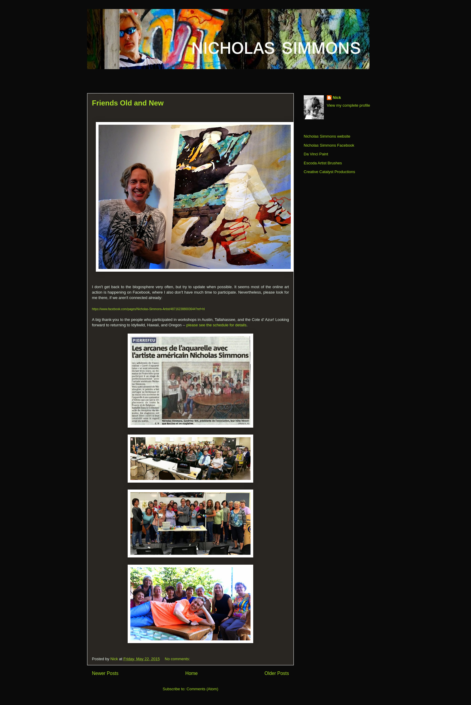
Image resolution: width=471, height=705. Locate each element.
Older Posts (277, 673)
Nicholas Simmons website (327, 136)
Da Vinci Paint (316, 154)
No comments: (178, 659)
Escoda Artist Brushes (323, 163)
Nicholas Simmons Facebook (329, 145)
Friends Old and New (128, 103)
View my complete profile (348, 105)
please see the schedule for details (216, 325)
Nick (337, 97)
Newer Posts (105, 673)
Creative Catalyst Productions (329, 171)
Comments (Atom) (202, 689)
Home (191, 673)
